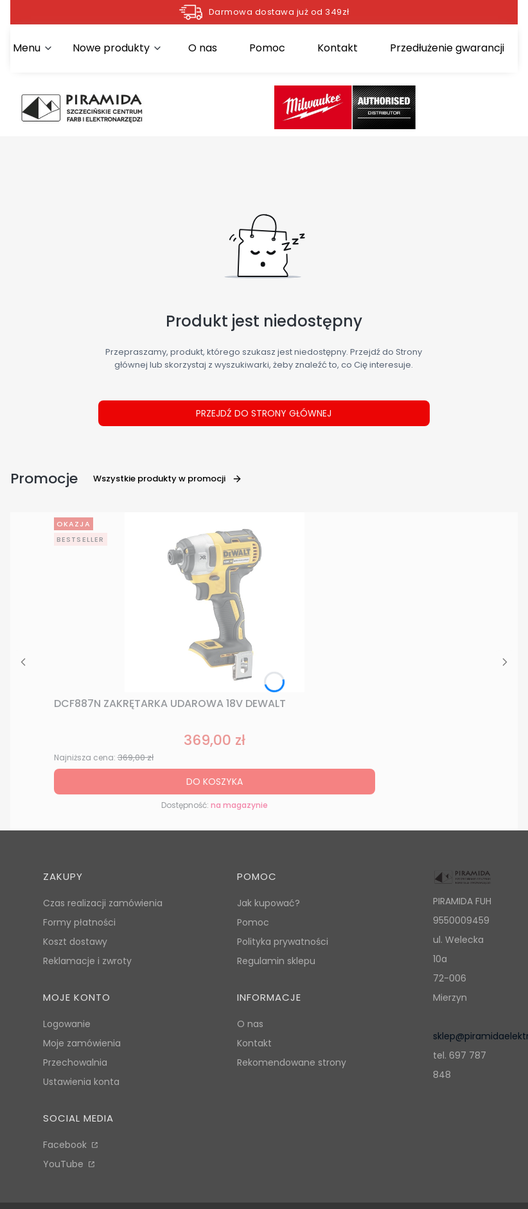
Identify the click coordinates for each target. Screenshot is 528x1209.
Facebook (66, 1144)
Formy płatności (79, 922)
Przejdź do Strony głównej (263, 413)
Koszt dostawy (75, 941)
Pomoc (253, 922)
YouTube (64, 1164)
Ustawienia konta (81, 1081)
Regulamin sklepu (276, 960)
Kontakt (254, 1043)
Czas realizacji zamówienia (103, 903)
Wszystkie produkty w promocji (167, 478)
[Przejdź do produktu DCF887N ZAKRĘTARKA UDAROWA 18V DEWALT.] (214, 602)
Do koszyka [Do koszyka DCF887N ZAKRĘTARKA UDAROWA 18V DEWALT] (214, 781)
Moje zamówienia (82, 1043)
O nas (250, 1023)
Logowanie (67, 1023)
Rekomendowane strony (291, 1062)
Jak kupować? (268, 903)
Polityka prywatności (282, 941)
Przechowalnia (75, 1062)
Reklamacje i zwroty (87, 960)
